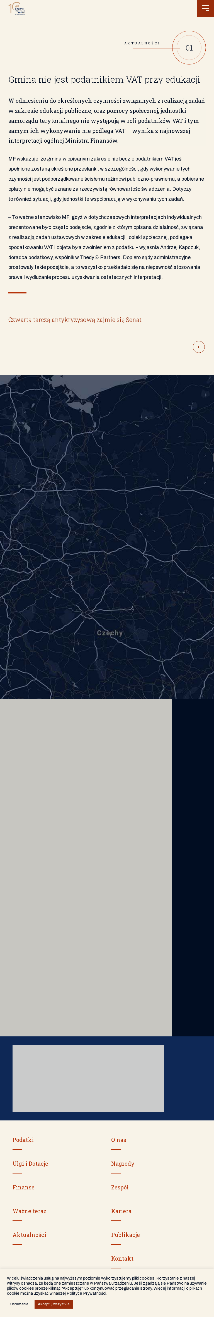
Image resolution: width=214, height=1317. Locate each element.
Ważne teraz (29, 1211)
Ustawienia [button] (19, 1304)
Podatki (23, 1139)
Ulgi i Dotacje (30, 1163)
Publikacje (125, 1234)
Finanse (24, 1187)
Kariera (121, 1211)
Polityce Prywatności (86, 1293)
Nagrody (123, 1163)
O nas (118, 1139)
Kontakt (122, 1258)
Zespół (119, 1187)
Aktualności (29, 1234)
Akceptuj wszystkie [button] (53, 1304)
